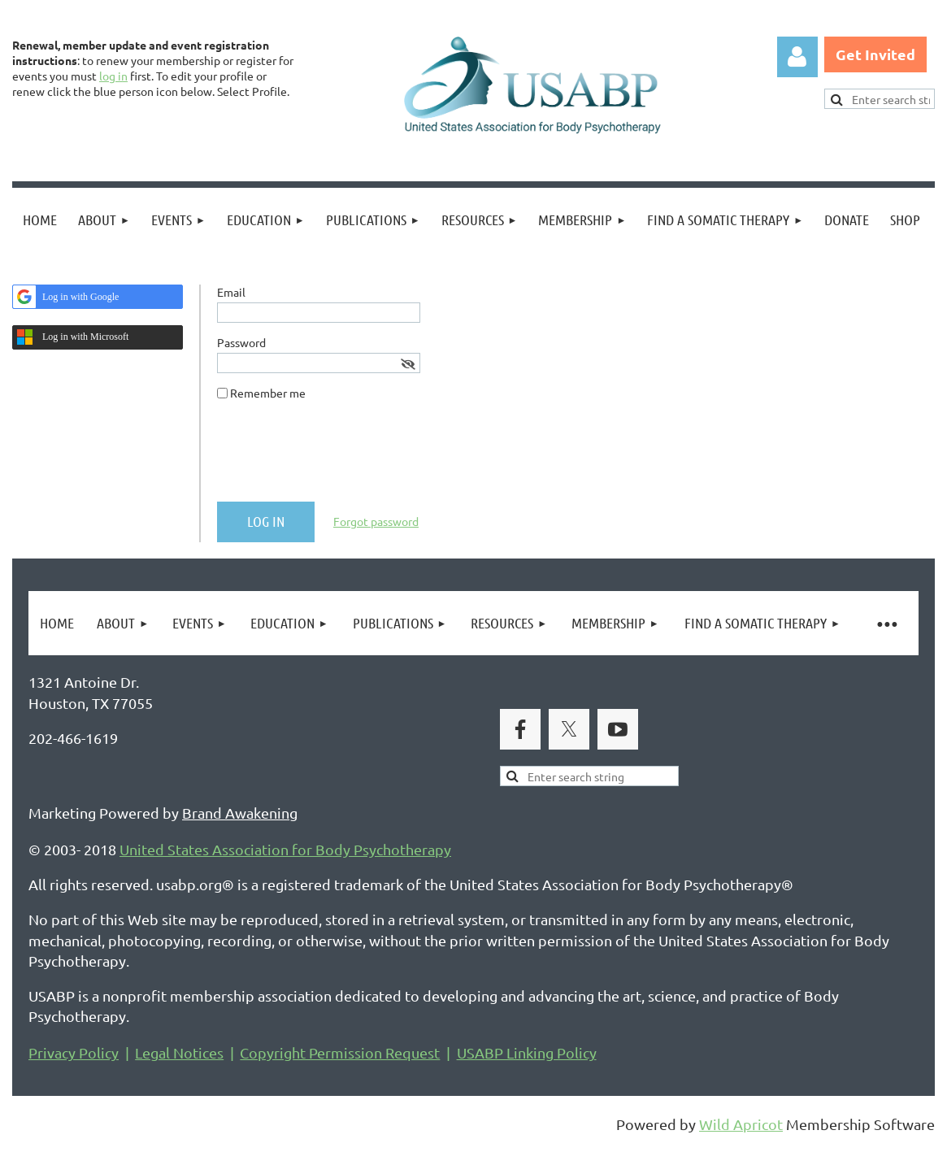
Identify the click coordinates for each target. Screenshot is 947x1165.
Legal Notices (179, 1052)
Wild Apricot (741, 1123)
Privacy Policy (73, 1052)
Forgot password (376, 521)
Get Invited (875, 54)
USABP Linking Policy (527, 1052)
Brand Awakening (240, 812)
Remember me (268, 392)
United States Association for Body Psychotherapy (285, 849)
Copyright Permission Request (340, 1052)
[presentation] (340, 457)
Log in (797, 57)
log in (113, 75)
